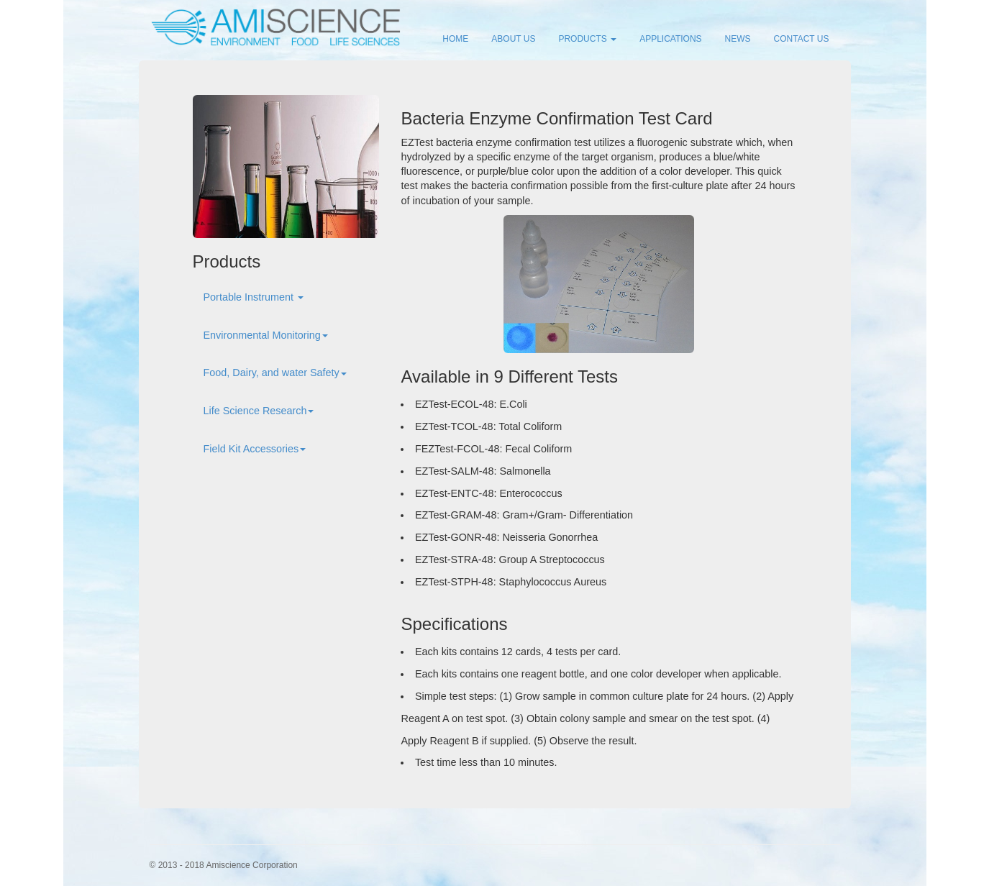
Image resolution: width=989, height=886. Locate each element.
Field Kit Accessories (255, 449)
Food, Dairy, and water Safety (275, 372)
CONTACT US (801, 39)
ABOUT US (513, 39)
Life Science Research (259, 410)
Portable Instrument (254, 297)
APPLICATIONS (670, 39)
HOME (455, 39)
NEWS (738, 39)
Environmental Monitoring (266, 335)
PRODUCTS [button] (587, 39)
